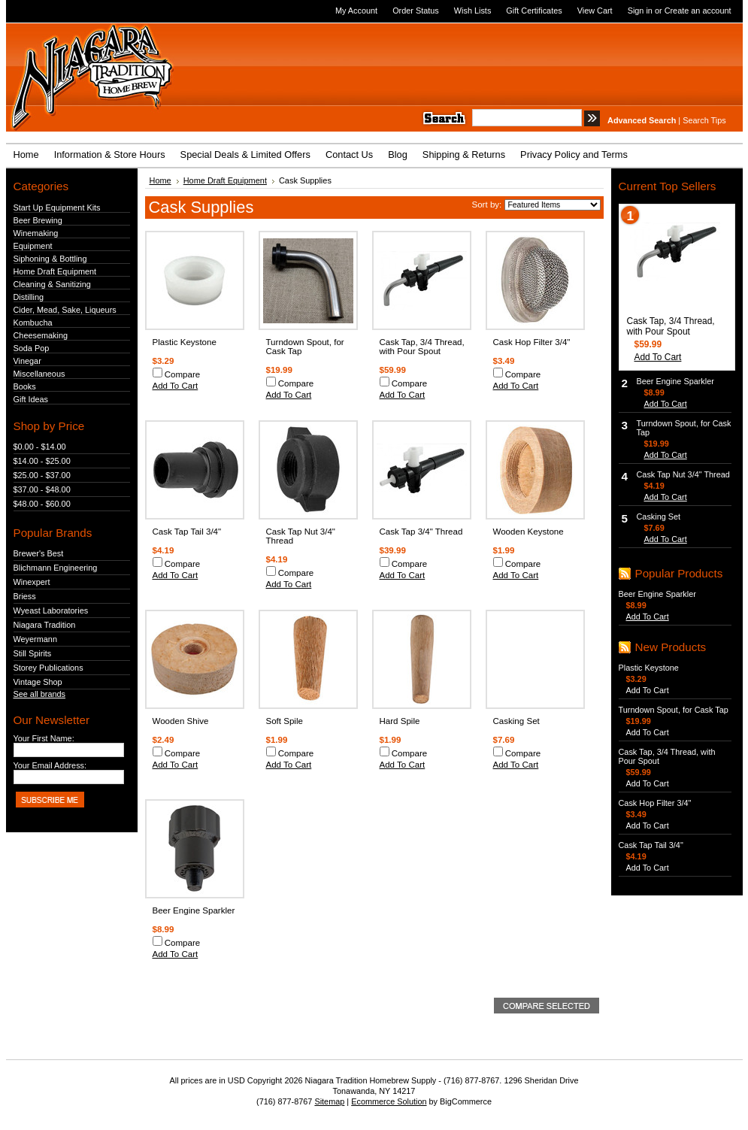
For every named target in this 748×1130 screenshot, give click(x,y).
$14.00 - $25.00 (42, 460)
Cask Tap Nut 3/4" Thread (683, 474)
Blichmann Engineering (56, 567)
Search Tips (704, 120)
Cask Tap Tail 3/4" (187, 531)
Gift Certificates (534, 10)
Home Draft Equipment (55, 271)
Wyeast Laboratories (51, 610)
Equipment (33, 245)
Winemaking (36, 233)
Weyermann (35, 639)
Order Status (415, 10)
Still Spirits (33, 653)
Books (25, 386)
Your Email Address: (50, 765)
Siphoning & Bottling (50, 258)
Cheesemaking (41, 335)
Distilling (29, 296)
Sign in (640, 10)
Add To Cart (175, 385)
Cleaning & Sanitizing (52, 284)
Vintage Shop (38, 681)
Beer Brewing (38, 220)
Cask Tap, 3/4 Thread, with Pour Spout (422, 347)
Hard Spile (400, 721)
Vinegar (27, 360)
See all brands (40, 693)
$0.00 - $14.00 (40, 446)
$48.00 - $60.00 (42, 503)
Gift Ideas (31, 399)
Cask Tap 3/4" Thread (421, 531)
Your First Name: (44, 738)
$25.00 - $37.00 (42, 475)
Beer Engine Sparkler (194, 910)
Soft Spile (284, 721)
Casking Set (516, 721)
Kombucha (33, 322)
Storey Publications (48, 667)
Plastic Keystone (185, 342)
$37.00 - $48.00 (42, 489)
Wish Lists (473, 10)
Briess (25, 596)
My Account (356, 10)
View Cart (595, 10)
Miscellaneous (39, 373)
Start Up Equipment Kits (57, 207)
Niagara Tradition (45, 624)
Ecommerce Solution (388, 1101)
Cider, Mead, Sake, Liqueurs (65, 309)
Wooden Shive (181, 721)
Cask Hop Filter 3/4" (532, 342)
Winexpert (32, 581)
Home (160, 180)
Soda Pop (32, 348)
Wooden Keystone (528, 531)
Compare (183, 374)
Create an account (698, 10)
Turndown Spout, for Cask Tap (673, 709)
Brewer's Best (39, 553)
